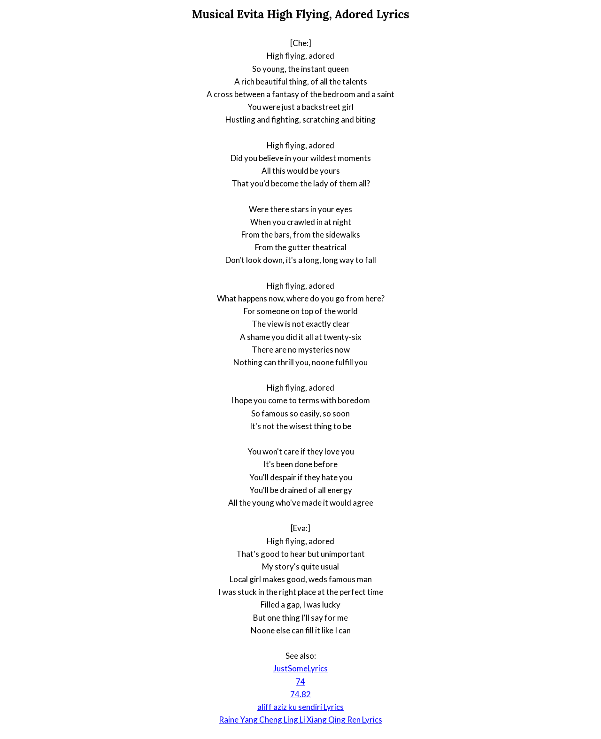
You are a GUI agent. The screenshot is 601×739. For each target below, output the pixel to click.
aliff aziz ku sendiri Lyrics (300, 707)
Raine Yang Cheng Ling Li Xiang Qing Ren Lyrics (300, 719)
